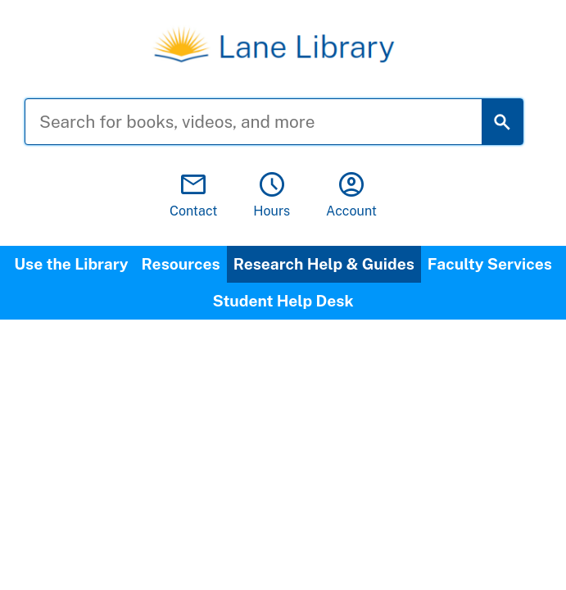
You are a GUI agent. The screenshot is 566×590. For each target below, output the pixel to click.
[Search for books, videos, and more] (266, 121)
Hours (271, 195)
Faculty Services (490, 264)
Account (351, 195)
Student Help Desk (282, 301)
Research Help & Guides (323, 264)
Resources (181, 264)
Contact (194, 195)
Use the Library (71, 264)
